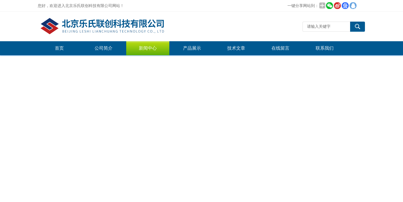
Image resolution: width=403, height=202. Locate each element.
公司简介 (104, 48)
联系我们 (325, 48)
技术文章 (236, 48)
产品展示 (192, 48)
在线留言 (280, 48)
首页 (59, 48)
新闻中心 (148, 48)
